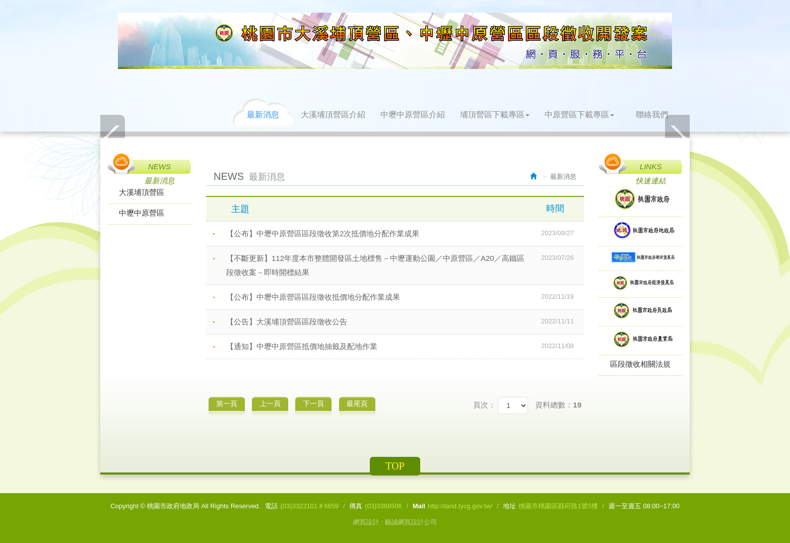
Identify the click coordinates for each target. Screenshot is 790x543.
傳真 (355, 506)
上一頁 (270, 403)
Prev (112, 137)
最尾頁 (357, 403)
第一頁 (226, 403)
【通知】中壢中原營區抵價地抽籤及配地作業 (405, 346)
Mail (419, 506)
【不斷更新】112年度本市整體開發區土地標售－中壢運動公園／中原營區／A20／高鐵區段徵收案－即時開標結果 (405, 264)
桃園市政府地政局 (395, 41)
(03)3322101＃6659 (310, 506)
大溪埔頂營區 (141, 192)
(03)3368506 (383, 506)
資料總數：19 (558, 404)
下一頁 (313, 403)
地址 (509, 506)
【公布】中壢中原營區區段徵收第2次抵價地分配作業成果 (405, 233)
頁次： (484, 404)
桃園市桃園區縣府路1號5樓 (558, 506)
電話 (271, 506)
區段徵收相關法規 (640, 364)
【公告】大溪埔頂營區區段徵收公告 (405, 321)
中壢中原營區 (141, 213)
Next (677, 137)
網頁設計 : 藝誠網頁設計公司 (395, 522)
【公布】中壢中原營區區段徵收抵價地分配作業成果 (405, 296)
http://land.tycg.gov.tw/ (460, 506)
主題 (403, 208)
